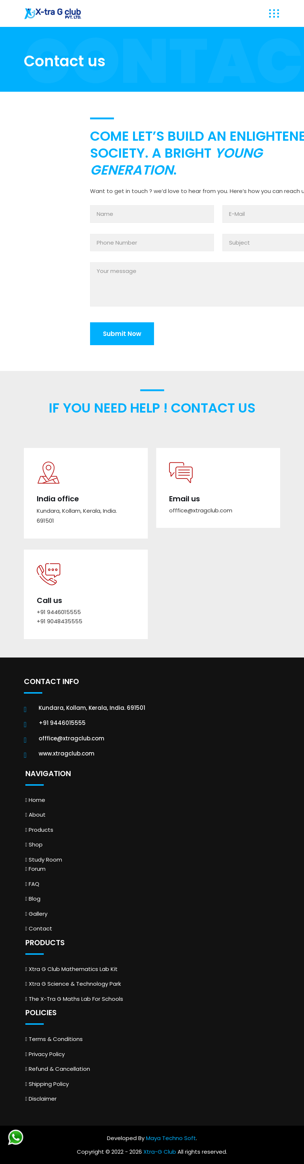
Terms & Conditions (54, 1039)
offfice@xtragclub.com (200, 510)
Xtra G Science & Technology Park (73, 984)
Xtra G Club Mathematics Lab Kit (71, 969)
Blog (32, 898)
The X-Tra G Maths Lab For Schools (74, 999)
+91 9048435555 (59, 621)
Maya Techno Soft (171, 1138)
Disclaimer (41, 1098)
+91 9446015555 (59, 612)
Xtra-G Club (159, 1152)
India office (58, 499)
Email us (184, 499)
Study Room (43, 859)
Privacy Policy (45, 1054)
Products (39, 830)
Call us (49, 600)
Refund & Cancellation (57, 1069)
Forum (35, 869)
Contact (38, 928)
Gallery (36, 914)
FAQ (32, 884)
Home (35, 800)
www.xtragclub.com (66, 753)
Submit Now (122, 333)
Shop (34, 844)
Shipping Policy (47, 1084)
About (35, 814)
